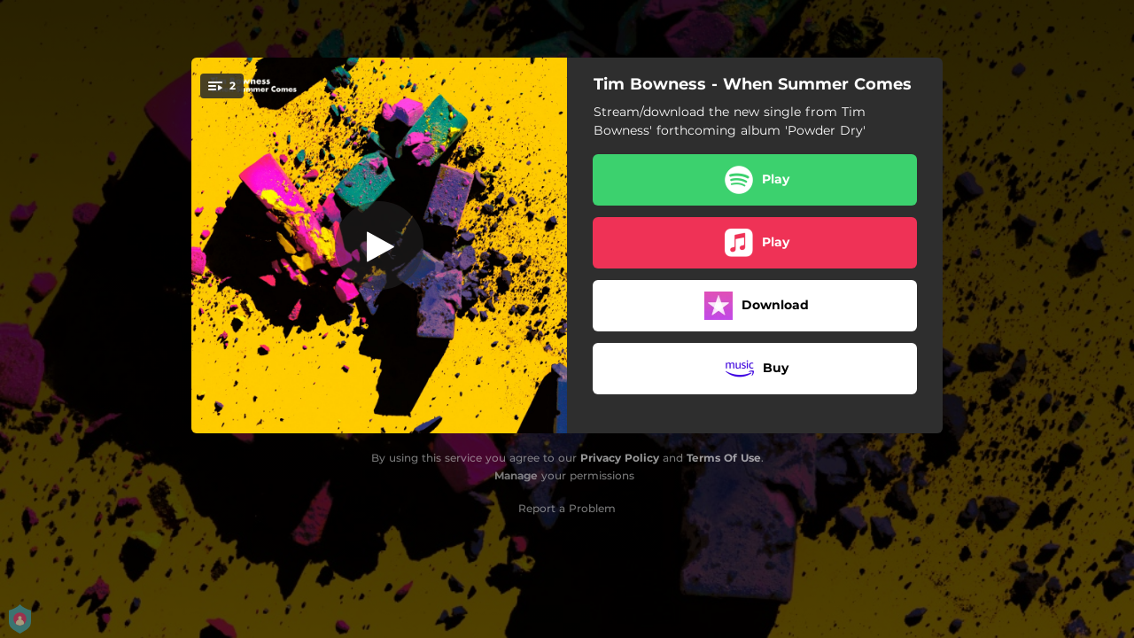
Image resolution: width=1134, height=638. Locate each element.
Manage (516, 475)
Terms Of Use (724, 457)
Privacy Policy (619, 457)
